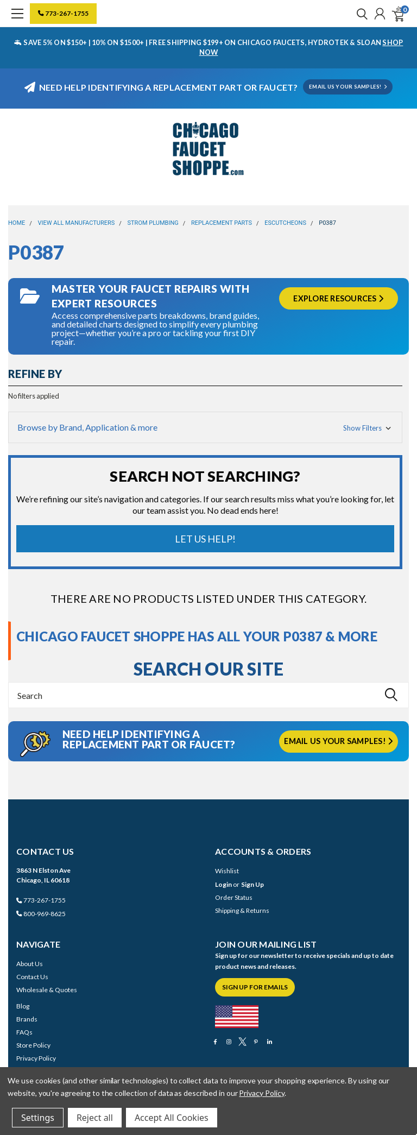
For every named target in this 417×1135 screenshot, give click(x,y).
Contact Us (32, 977)
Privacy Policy (36, 1058)
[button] (205, 427)
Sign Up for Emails (255, 987)
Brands (26, 1019)
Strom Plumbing (153, 222)
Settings (37, 1118)
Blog (22, 1006)
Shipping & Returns (242, 910)
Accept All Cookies (171, 1118)
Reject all (95, 1118)
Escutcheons (285, 222)
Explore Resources (338, 298)
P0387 (327, 222)
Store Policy (33, 1045)
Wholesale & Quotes (46, 990)
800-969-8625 (41, 914)
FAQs (24, 1032)
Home (16, 222)
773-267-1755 (63, 13)
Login (223, 884)
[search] (359, 13)
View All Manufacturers (76, 222)
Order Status (233, 897)
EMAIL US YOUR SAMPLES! (348, 87)
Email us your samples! (338, 741)
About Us (29, 964)
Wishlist (227, 871)
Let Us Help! (205, 539)
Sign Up (252, 884)
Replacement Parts (221, 222)
